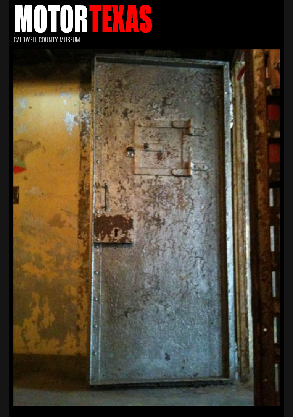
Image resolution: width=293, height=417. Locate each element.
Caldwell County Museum (47, 39)
